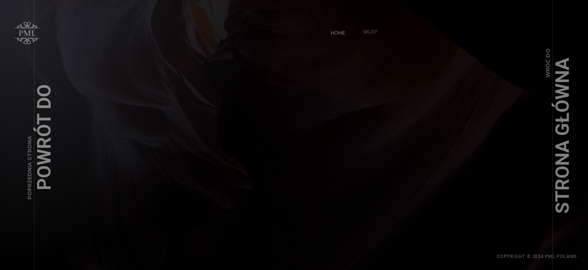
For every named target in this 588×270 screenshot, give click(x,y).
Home (334, 29)
